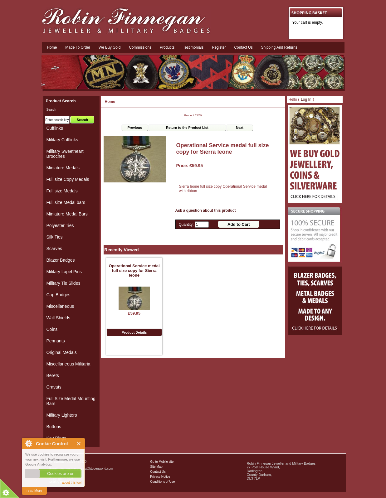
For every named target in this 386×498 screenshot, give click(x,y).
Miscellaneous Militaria (68, 363)
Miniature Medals (63, 167)
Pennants (55, 340)
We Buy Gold (109, 47)
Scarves (54, 248)
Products (167, 47)
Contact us (243, 47)
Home (52, 47)
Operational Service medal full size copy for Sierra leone (134, 271)
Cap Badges (58, 294)
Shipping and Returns (279, 47)
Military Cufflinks (62, 139)
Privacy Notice (160, 476)
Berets (52, 375)
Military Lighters (61, 415)
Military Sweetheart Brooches (65, 154)
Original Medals (61, 352)
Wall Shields (58, 317)
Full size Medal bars (66, 202)
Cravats (53, 386)
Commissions (140, 47)
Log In (306, 99)
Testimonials (193, 47)
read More (34, 490)
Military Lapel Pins (64, 271)
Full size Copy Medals (67, 179)
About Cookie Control (28, 443)
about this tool (71, 482)
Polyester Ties (60, 225)
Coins (52, 329)
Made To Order (77, 47)
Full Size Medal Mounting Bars (70, 401)
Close (79, 444)
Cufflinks (54, 128)
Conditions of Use (162, 481)
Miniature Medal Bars (67, 213)
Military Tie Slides (63, 283)
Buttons (53, 426)
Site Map (156, 466)
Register (219, 47)
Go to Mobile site (161, 461)
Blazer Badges (60, 260)
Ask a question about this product (205, 210)
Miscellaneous (60, 306)
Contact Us (157, 471)
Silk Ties (54, 236)
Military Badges (60, 482)
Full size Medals (62, 190)
